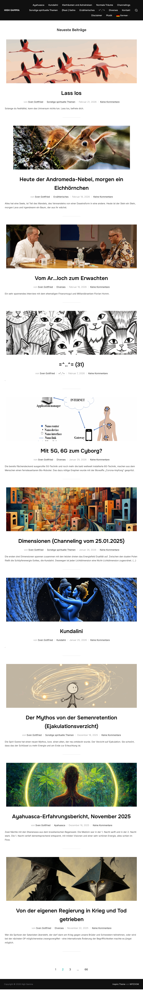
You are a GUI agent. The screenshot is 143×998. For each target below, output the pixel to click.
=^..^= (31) (71, 364)
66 (86, 978)
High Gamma (11, 10)
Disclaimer (96, 15)
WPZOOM (134, 993)
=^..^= (102, 10)
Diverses (113, 10)
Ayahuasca (38, 5)
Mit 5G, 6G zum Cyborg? (71, 451)
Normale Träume (104, 5)
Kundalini (53, 5)
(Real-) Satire (68, 10)
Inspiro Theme (118, 993)
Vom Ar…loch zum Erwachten (71, 278)
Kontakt (126, 10)
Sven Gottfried (35, 101)
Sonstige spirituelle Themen (43, 10)
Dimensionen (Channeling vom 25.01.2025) (71, 541)
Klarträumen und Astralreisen (77, 5)
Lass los (71, 93)
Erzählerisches (87, 10)
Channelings (123, 5)
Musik (109, 15)
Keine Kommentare (109, 101)
